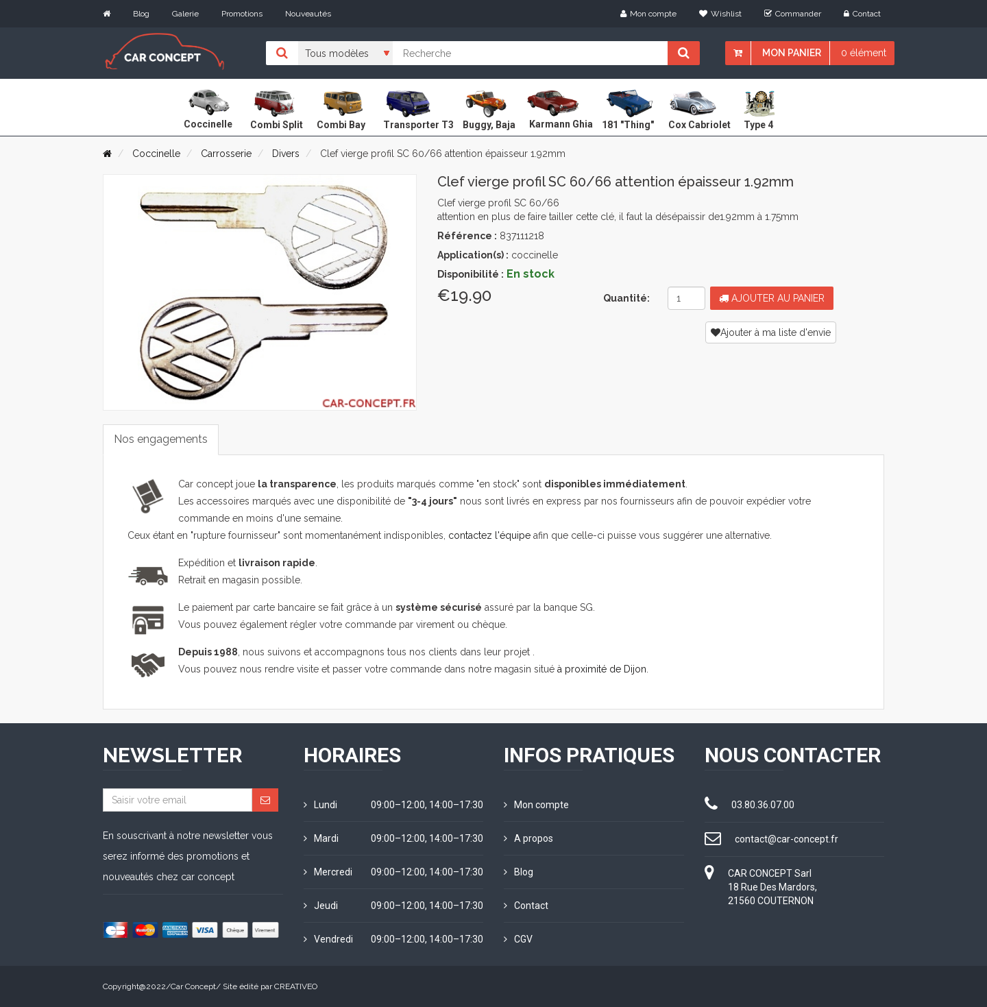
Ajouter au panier (772, 298)
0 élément (863, 52)
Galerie (185, 14)
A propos (528, 838)
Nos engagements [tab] (161, 439)
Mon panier (791, 52)
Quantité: (626, 298)
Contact (862, 14)
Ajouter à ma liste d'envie (771, 332)
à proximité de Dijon (601, 669)
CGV (518, 939)
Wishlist (720, 14)
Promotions (242, 14)
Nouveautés (308, 14)
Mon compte (648, 14)
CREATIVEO (295, 986)
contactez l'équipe (489, 535)
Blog (141, 14)
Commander (792, 14)
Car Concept (193, 986)
